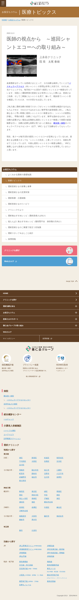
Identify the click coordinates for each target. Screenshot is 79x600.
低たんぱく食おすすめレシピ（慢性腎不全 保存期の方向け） (35, 221)
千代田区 (22, 461)
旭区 (33, 502)
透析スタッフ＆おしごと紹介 (20, 233)
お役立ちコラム (14, 20)
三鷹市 (59, 470)
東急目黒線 (51, 581)
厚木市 (34, 520)
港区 (21, 458)
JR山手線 (22, 556)
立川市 (46, 477)
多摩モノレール (25, 585)
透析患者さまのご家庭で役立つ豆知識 (24, 227)
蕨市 (21, 530)
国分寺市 (35, 470)
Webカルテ (9, 261)
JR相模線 (22, 553)
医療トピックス (15, 181)
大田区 (34, 461)
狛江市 (46, 470)
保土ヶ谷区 (23, 498)
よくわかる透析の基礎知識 (19, 175)
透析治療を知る (9, 306)
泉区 (58, 498)
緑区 (46, 491)
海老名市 (60, 516)
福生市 (34, 477)
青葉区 (59, 491)
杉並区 (46, 458)
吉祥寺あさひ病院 (10, 404)
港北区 (34, 491)
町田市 (21, 474)
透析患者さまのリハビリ (18, 204)
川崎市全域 (23, 511)
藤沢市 (46, 516)
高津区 (21, 507)
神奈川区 (35, 495)
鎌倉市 (21, 520)
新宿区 (34, 458)
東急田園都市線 (53, 565)
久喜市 (34, 530)
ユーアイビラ (9, 435)
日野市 (46, 474)
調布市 (34, 474)
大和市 (34, 516)
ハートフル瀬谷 (10, 431)
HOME (4, 20)
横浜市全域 (48, 502)
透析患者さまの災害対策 (18, 192)
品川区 (21, 465)
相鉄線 (49, 562)
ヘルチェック (9, 419)
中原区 (46, 507)
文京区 (59, 461)
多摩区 (34, 507)
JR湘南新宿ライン (30, 549)
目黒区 (46, 461)
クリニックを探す (12, 250)
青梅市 (21, 470)
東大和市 (22, 481)
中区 (46, 495)
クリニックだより (16, 210)
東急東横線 (23, 562)
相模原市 (22, 516)
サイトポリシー (9, 338)
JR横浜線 (50, 546)
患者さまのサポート (10, 319)
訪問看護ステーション (12, 439)
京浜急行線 (28, 569)
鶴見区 (21, 491)
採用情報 (12, 239)
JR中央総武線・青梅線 (55, 553)
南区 (58, 495)
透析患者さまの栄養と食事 (19, 186)
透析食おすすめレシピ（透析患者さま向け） (27, 216)
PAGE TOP (70, 281)
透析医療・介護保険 (17, 198)
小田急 (31, 575)
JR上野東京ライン (30, 546)
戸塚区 (46, 498)
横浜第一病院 (59, 123)
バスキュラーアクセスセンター (19, 400)
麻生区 (59, 507)
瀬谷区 (21, 502)
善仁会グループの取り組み (13, 325)
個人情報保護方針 (32, 376)
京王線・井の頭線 (26, 565)
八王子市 (60, 474)
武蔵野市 (22, 477)
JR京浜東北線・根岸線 (55, 549)
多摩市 (59, 477)
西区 (21, 495)
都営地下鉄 (28, 581)
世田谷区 (60, 458)
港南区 (34, 498)
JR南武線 (50, 556)
